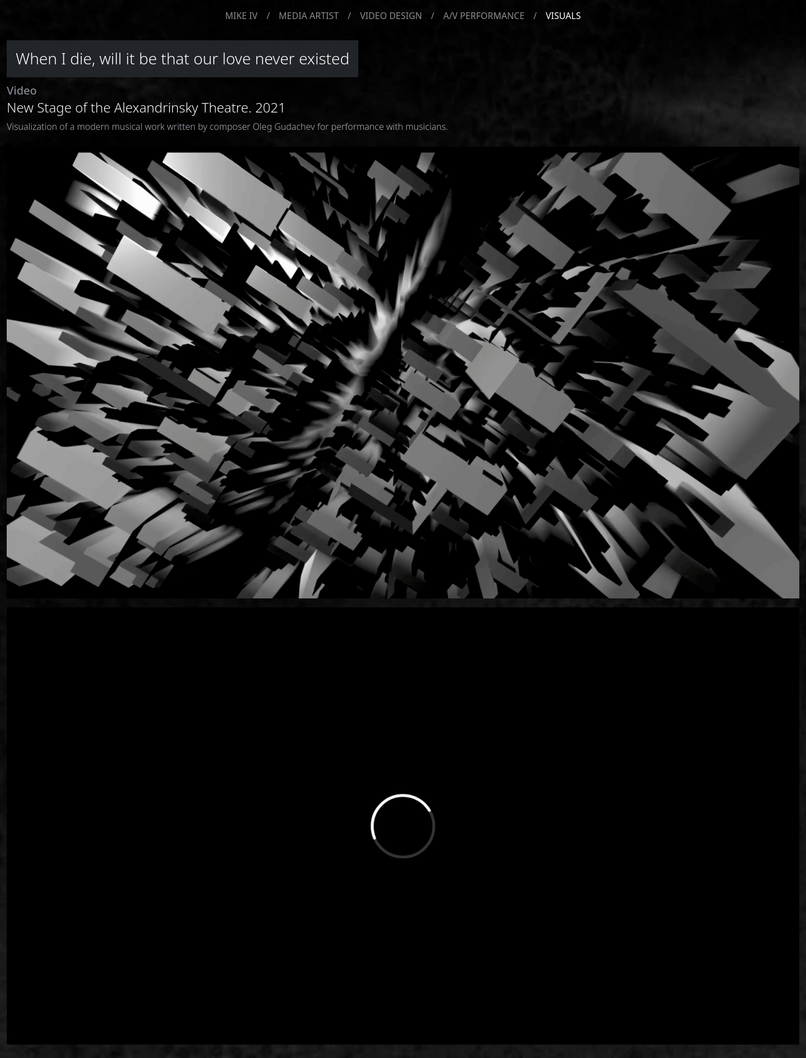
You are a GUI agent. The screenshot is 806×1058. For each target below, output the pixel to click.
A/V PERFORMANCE (483, 16)
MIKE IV (241, 16)
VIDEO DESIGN (391, 16)
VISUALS (563, 16)
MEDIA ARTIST (309, 16)
